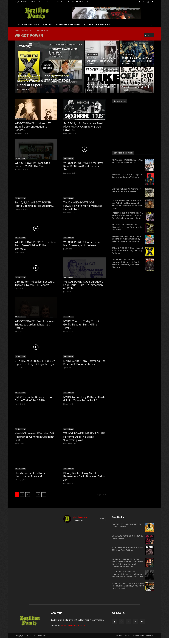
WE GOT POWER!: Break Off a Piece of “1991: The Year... (32, 164)
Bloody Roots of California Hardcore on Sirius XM (30, 475)
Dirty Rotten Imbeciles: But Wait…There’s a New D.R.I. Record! (35, 283)
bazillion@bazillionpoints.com (73, 625)
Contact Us (150, 635)
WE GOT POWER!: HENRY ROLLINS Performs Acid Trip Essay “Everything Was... (84, 437)
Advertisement (138, 635)
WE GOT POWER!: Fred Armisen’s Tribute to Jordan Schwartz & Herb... (35, 324)
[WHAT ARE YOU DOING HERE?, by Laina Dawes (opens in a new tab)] (133, 537)
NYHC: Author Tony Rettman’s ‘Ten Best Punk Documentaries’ (84, 362)
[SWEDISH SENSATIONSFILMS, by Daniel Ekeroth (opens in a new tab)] (133, 525)
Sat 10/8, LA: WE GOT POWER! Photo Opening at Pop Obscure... (35, 204)
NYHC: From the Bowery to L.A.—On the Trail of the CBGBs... (35, 399)
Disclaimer (119, 635)
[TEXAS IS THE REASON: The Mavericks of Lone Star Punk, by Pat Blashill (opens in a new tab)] (133, 227)
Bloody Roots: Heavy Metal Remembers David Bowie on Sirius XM (84, 476)
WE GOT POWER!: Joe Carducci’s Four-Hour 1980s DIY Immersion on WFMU (83, 285)
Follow (101, 519)
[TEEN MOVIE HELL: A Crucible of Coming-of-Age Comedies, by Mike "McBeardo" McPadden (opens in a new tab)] (133, 239)
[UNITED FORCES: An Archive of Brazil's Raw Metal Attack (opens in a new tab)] (133, 190)
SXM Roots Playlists (37, 2)
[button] (151, 26)
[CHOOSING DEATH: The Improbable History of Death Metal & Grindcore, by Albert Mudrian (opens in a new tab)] (133, 263)
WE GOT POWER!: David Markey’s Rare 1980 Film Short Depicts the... (83, 166)
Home (17, 31)
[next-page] (43, 494)
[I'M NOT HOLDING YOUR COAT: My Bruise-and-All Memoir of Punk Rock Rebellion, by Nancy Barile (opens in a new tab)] (133, 215)
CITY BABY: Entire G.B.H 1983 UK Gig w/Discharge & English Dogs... (35, 362)
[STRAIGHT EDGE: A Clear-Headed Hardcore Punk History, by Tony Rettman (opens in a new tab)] (133, 250)
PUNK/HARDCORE (28, 31)
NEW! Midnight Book (83, 2)
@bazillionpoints (80, 517)
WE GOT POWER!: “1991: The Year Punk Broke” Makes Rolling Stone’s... (35, 245)
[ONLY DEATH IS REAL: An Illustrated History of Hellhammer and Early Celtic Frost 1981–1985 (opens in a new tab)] (133, 574)
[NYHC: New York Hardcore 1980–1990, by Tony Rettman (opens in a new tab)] (133, 548)
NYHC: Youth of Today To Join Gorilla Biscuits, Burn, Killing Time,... (81, 324)
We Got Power (23, 72)
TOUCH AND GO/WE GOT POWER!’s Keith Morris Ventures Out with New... (82, 206)
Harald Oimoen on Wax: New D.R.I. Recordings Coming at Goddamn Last (35, 437)
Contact (49, 2)
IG (73, 2)
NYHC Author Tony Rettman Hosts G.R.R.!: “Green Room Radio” (84, 399)
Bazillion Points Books (62, 2)
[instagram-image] (70, 532)
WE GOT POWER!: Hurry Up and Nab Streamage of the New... (82, 244)
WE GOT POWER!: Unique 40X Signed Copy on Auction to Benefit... (33, 126)
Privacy (127, 635)
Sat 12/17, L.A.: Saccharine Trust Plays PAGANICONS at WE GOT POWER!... (83, 126)
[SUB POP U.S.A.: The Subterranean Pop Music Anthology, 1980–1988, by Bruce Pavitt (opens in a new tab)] (133, 585)
